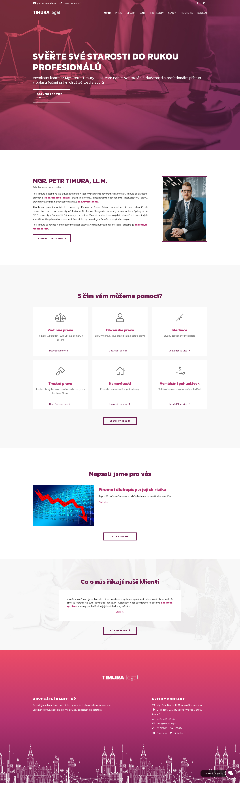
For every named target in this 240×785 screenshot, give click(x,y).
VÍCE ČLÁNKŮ (120, 538)
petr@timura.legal (45, 3)
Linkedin (176, 735)
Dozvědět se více (50, 95)
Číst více (105, 504)
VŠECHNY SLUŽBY (120, 423)
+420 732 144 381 (70, 3)
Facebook (160, 735)
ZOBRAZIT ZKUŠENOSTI (52, 238)
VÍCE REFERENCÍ (120, 633)
